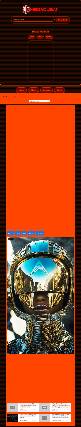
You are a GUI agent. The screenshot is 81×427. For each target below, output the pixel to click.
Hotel (40, 37)
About (33, 90)
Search (24, 233)
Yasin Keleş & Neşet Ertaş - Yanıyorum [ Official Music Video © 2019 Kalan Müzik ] (60, 416)
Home (21, 90)
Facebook (31, 233)
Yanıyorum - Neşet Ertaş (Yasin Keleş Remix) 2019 (28, 404)
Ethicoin (18, 233)
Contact (46, 90)
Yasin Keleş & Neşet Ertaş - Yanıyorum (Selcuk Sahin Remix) (28, 416)
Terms (59, 90)
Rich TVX (10, 233)
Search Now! (62, 20)
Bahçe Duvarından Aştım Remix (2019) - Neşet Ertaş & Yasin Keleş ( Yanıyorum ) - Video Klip (61, 406)
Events (48, 37)
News (32, 37)
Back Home (40, 233)
